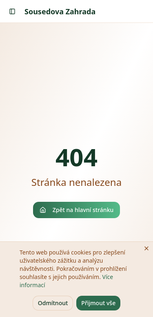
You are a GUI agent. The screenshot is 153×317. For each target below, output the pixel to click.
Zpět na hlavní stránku (77, 210)
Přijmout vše (98, 303)
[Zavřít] (146, 248)
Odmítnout (53, 303)
